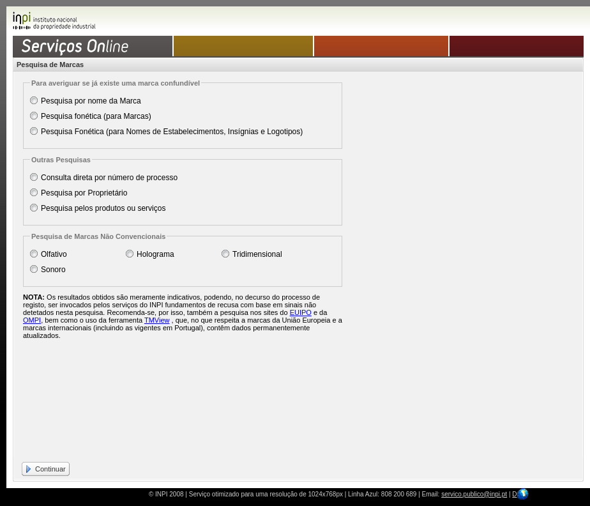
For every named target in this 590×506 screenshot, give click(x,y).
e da (319, 312)
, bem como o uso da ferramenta (92, 320)
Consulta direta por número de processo (109, 177)
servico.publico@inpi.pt (474, 494)
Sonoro (53, 269)
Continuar (50, 469)
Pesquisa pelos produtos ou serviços (103, 208)
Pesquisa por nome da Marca (91, 100)
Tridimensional (257, 254)
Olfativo (54, 254)
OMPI (32, 320)
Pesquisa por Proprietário (84, 192)
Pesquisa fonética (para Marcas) (96, 116)
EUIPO (301, 312)
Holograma (155, 254)
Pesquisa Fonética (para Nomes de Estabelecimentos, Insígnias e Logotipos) (172, 131)
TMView (157, 320)
